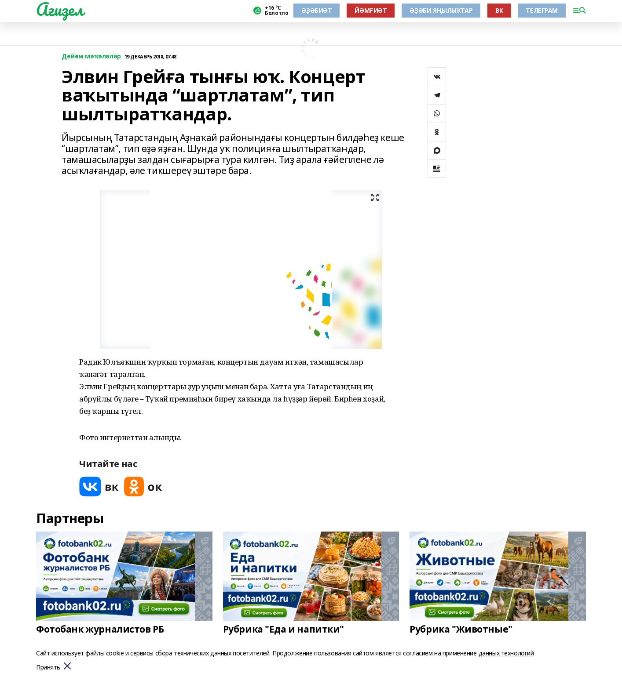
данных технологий (506, 653)
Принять (48, 667)
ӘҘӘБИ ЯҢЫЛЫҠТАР (441, 10)
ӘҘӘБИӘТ (316, 10)
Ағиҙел (59, 9)
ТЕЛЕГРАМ (542, 10)
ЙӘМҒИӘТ (371, 10)
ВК (499, 10)
